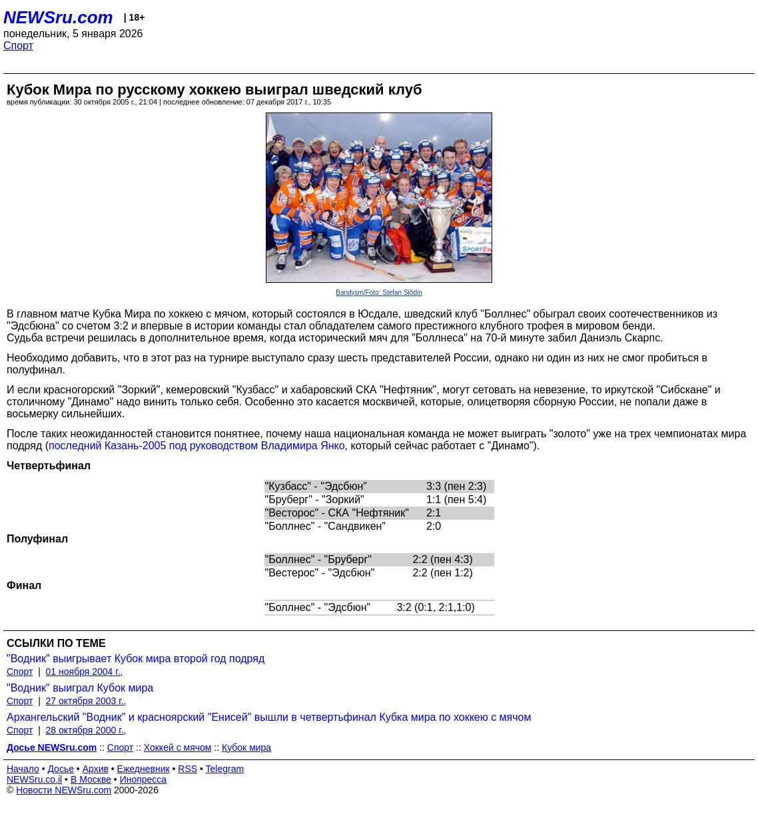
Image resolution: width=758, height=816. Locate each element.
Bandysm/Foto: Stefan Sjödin (379, 292)
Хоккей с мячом (178, 747)
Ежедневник (143, 768)
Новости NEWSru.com (63, 790)
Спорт (18, 45)
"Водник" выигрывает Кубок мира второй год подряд (135, 658)
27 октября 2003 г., (86, 701)
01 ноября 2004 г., (84, 671)
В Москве (91, 779)
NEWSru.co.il (34, 779)
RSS (187, 768)
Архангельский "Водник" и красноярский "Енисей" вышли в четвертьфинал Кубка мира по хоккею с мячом (269, 717)
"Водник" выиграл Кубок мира (80, 688)
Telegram (225, 768)
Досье (60, 768)
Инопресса (143, 779)
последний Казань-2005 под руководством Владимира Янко (197, 445)
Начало (23, 768)
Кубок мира (246, 747)
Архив (96, 768)
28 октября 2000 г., (86, 730)
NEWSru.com (58, 17)
